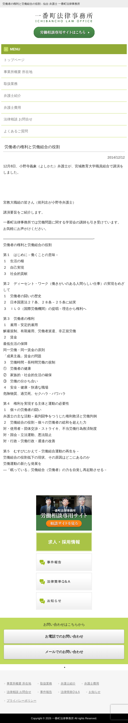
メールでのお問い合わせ (64, 652)
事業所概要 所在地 (19, 683)
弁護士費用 (91, 683)
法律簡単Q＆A (70, 692)
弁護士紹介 (68, 683)
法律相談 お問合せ (19, 692)
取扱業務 (46, 683)
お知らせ (95, 692)
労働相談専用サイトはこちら (64, 32)
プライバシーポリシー (21, 700)
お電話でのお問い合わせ (64, 636)
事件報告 (46, 692)
